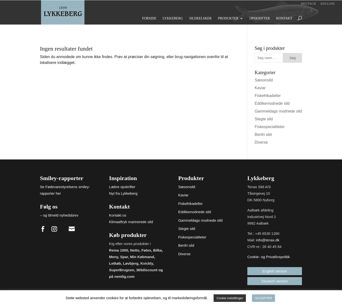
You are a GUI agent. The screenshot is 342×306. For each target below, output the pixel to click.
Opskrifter (260, 18)
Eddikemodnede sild (272, 103)
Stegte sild (264, 119)
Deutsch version (275, 281)
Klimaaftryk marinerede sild (131, 222)
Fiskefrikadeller (268, 96)
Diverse (261, 142)
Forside (149, 18)
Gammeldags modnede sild (278, 111)
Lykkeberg (173, 18)
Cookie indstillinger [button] (230, 298)
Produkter (228, 18)
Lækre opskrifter (122, 187)
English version (274, 271)
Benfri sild (263, 134)
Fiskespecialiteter (270, 127)
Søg (293, 58)
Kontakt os (117, 215)
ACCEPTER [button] (263, 298)
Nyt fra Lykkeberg (123, 193)
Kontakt (284, 18)
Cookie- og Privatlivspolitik (268, 257)
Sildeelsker (200, 18)
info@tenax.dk (267, 240)
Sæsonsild (264, 80)
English (328, 3)
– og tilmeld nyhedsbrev (59, 215)
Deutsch (308, 3)
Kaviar (260, 88)
